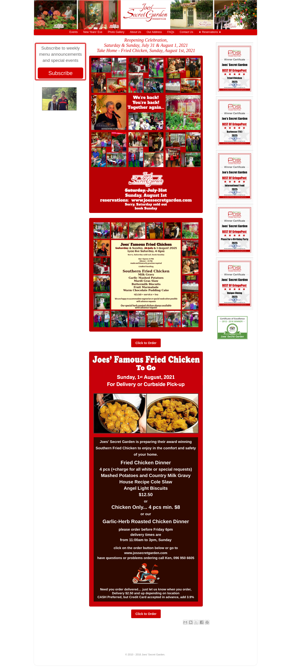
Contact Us (186, 32)
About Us (135, 32)
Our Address (154, 32)
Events (73, 32)
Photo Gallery (116, 32)
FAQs (170, 32)
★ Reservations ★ (210, 32)
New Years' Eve (92, 32)
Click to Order (146, 343)
